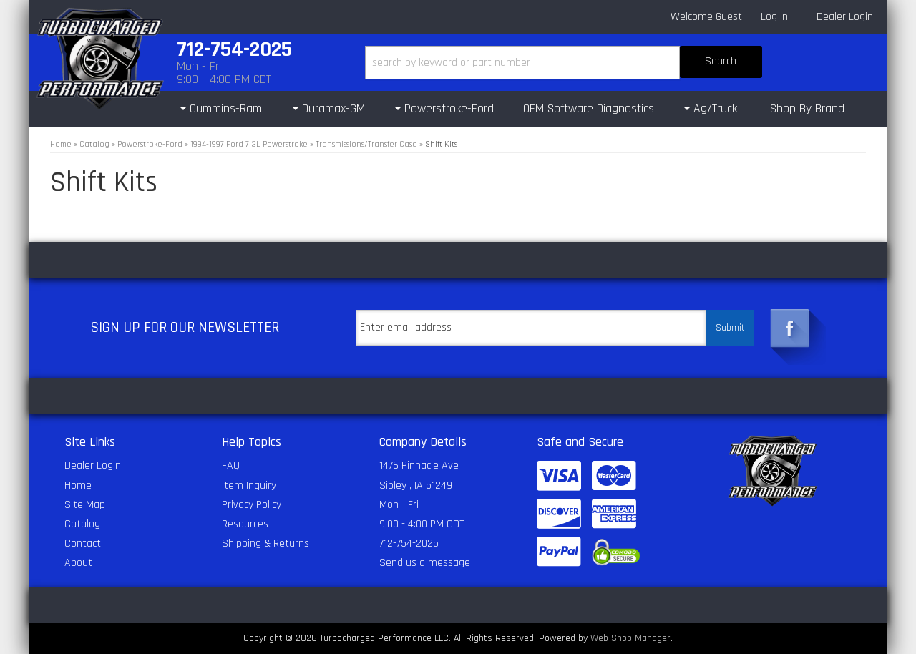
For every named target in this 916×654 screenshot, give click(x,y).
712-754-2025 (409, 543)
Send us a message (424, 562)
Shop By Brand (807, 108)
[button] (563, 62)
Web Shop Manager (630, 638)
